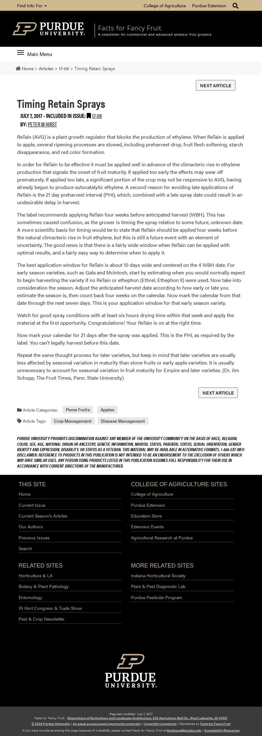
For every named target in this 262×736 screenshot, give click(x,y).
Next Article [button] (215, 85)
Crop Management (73, 421)
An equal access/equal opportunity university (107, 723)
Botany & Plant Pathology (44, 586)
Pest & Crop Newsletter (42, 619)
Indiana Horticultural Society (158, 575)
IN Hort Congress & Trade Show (50, 608)
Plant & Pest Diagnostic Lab (158, 586)
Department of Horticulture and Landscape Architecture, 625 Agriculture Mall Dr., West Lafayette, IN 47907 (147, 718)
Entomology (30, 597)
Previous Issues (34, 537)
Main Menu (34, 54)
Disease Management (123, 421)
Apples (107, 410)
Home (24, 494)
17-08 (97, 116)
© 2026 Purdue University (51, 723)
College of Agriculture (165, 5)
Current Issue (32, 505)
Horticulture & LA (36, 575)
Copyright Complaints (160, 723)
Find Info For (32, 5)
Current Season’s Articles (43, 515)
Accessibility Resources (222, 730)
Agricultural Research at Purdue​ (162, 537)
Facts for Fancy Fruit (129, 28)
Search (25, 548)
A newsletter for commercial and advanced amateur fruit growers (155, 34)
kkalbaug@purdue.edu (184, 730)
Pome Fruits (78, 410)
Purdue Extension (209, 5)
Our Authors (31, 526)
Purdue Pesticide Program (156, 597)
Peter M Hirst (42, 124)
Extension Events (147, 526)
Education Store (146, 515)
